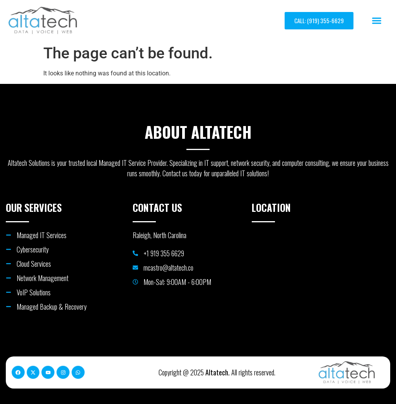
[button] (376, 20)
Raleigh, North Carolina (159, 235)
